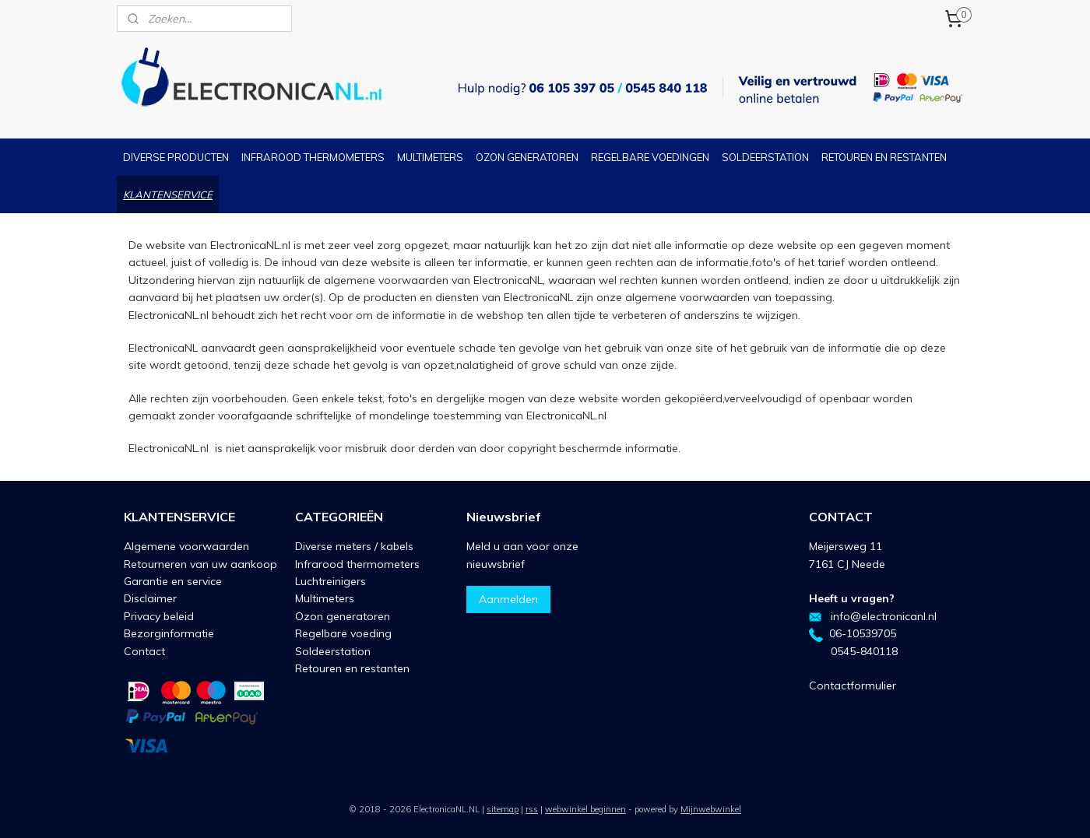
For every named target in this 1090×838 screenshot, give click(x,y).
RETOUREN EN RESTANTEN (884, 157)
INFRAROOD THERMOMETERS (313, 157)
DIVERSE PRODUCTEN (176, 157)
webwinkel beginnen (585, 809)
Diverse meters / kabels (354, 546)
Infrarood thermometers (357, 564)
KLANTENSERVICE (168, 194)
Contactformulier (852, 685)
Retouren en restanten (352, 668)
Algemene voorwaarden (186, 546)
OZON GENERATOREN (527, 157)
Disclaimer (150, 598)
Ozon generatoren (342, 616)
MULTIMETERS (430, 157)
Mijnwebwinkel (710, 809)
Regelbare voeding (343, 633)
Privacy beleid (159, 616)
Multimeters (324, 598)
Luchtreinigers (330, 581)
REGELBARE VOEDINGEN (650, 157)
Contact (144, 651)
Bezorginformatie (169, 633)
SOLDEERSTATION (765, 157)
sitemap (503, 809)
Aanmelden (508, 599)
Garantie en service (173, 581)
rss (532, 809)
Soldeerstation (333, 651)
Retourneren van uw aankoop (200, 564)
